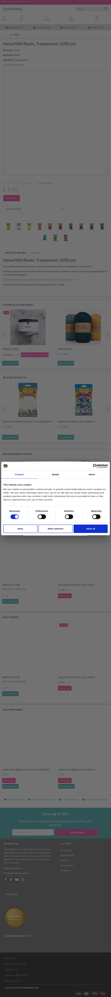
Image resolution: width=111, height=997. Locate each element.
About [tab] (92, 474)
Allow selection (55, 528)
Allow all (90, 528)
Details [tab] (55, 474)
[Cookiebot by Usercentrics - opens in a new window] (95, 466)
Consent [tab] (19, 474)
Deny (20, 528)
